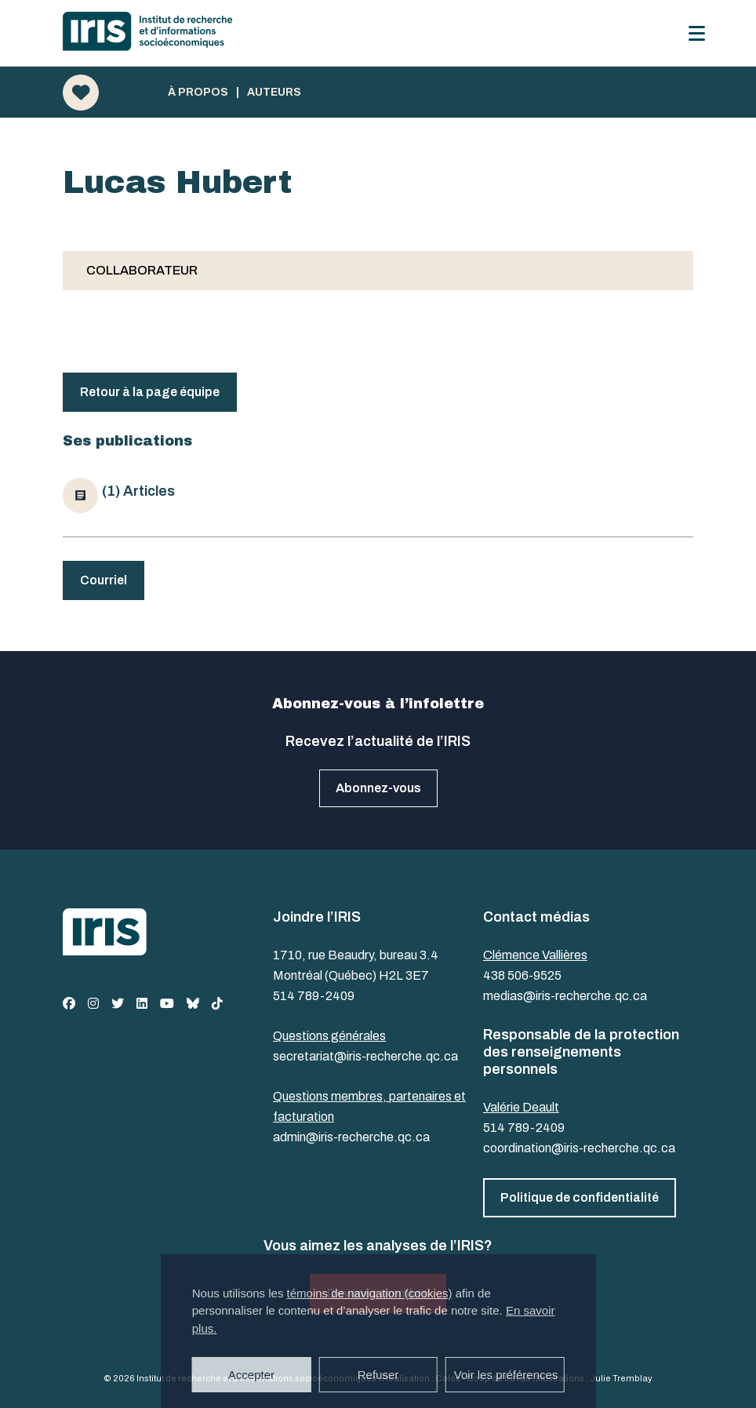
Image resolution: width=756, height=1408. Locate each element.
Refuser (378, 1374)
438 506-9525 (522, 975)
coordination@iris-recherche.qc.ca (579, 1148)
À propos (198, 92)
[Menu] (696, 33)
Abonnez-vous (378, 788)
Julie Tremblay (621, 1378)
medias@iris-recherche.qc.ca (565, 995)
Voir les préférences (506, 1374)
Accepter (251, 1374)
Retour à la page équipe (150, 391)
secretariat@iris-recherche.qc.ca (365, 1056)
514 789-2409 (313, 995)
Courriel (103, 580)
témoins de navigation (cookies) (370, 1293)
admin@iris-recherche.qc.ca (351, 1137)
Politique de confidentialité (579, 1197)
